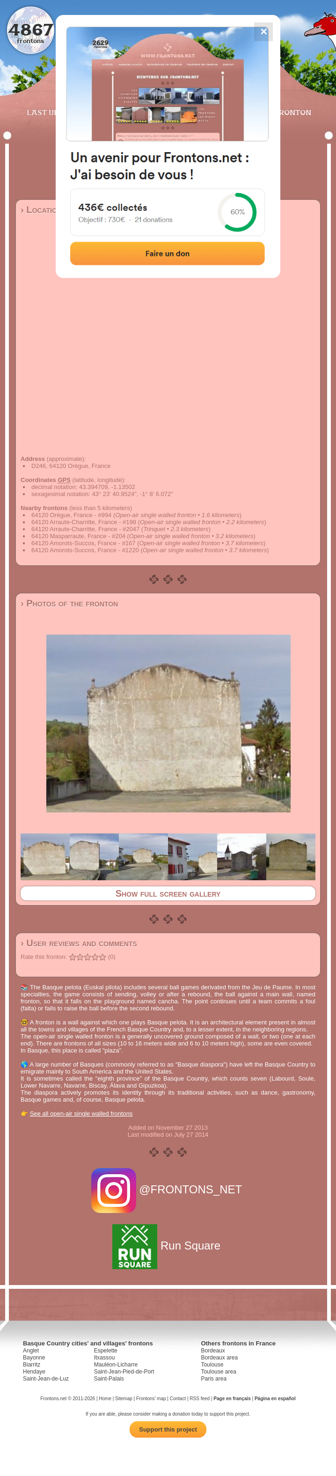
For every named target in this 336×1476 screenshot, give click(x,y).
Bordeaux (213, 1350)
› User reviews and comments (79, 943)
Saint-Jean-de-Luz (46, 1378)
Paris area (213, 1378)
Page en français (231, 1398)
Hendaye (34, 1371)
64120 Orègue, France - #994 (71, 515)
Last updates (55, 112)
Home (105, 1398)
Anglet (31, 1350)
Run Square (167, 1245)
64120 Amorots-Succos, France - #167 (83, 543)
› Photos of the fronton (69, 603)
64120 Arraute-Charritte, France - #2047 (85, 529)
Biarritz (31, 1364)
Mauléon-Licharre (116, 1364)
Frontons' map (151, 1398)
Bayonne (34, 1357)
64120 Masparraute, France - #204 (78, 536)
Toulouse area (218, 1371)
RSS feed (200, 1398)
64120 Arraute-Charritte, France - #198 (83, 522)
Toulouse (212, 1364)
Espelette (105, 1350)
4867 (30, 29)
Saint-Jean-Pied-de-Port (124, 1371)
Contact (178, 1398)
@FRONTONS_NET (168, 1189)
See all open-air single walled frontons (81, 1113)
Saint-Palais (109, 1378)
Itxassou (104, 1357)
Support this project (168, 1429)
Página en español (275, 1398)
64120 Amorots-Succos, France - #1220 (85, 550)
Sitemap (123, 1398)
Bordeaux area (219, 1357)
